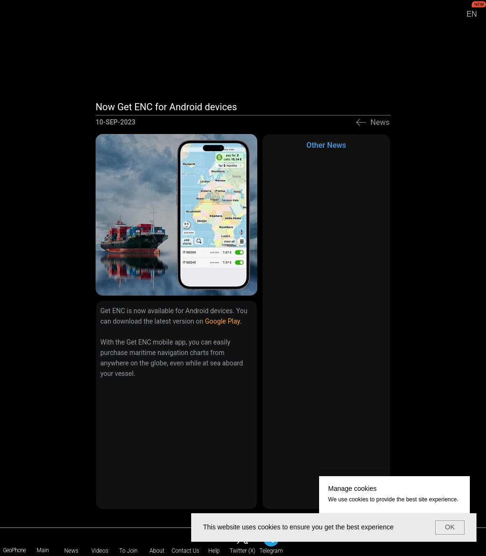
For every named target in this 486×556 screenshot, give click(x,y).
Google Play (222, 321)
